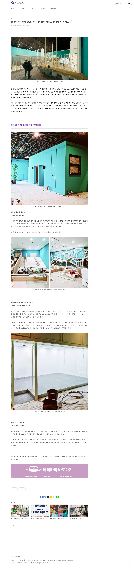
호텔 (12, 8)
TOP (129, 563)
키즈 (32, 8)
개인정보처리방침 (15, 556)
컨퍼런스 (22, 8)
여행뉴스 (42, 8)
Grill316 (53, 8)
